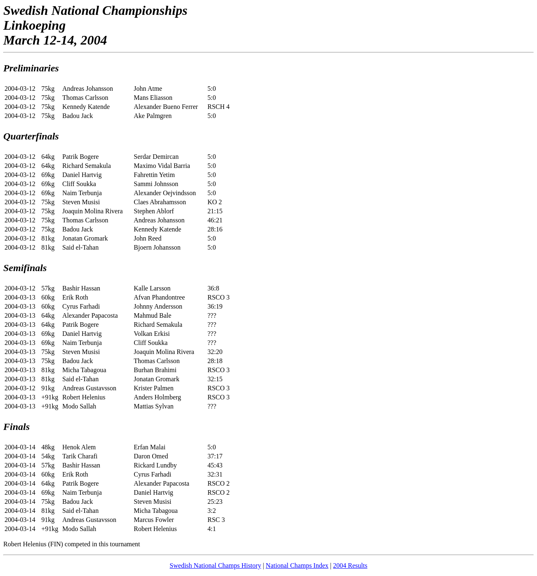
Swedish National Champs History (215, 565)
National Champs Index (297, 565)
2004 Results (350, 565)
